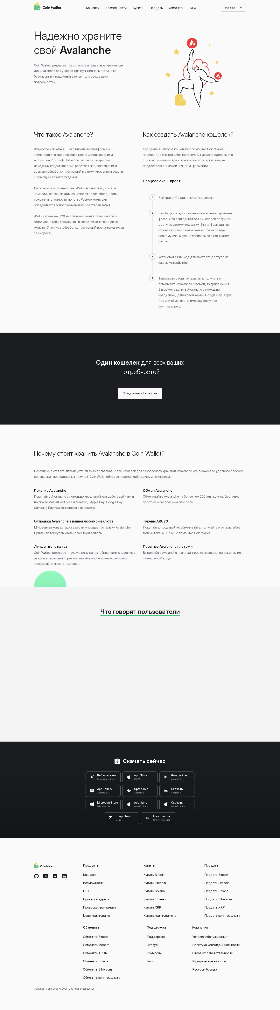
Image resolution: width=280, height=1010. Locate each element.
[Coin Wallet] (47, 7)
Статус (152, 945)
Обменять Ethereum (97, 969)
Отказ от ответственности (212, 953)
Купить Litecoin (155, 883)
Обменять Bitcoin (95, 937)
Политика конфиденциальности (216, 945)
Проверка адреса (96, 899)
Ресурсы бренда (204, 969)
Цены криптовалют (97, 915)
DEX (193, 8)
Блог (150, 961)
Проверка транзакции (99, 907)
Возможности (116, 8)
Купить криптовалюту (160, 915)
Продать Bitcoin (216, 875)
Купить (138, 8)
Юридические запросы (209, 961)
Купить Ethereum (156, 899)
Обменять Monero (96, 945)
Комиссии (154, 953)
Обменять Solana (95, 961)
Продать (156, 8)
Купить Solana (154, 891)
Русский (233, 7)
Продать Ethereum (218, 899)
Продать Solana (216, 891)
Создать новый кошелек (140, 393)
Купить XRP (152, 907)
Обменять (176, 8)
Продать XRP (214, 907)
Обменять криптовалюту (101, 977)
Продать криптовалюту (222, 915)
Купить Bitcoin (154, 875)
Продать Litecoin (216, 883)
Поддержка (156, 937)
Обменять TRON (95, 953)
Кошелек (92, 8)
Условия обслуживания (209, 937)
